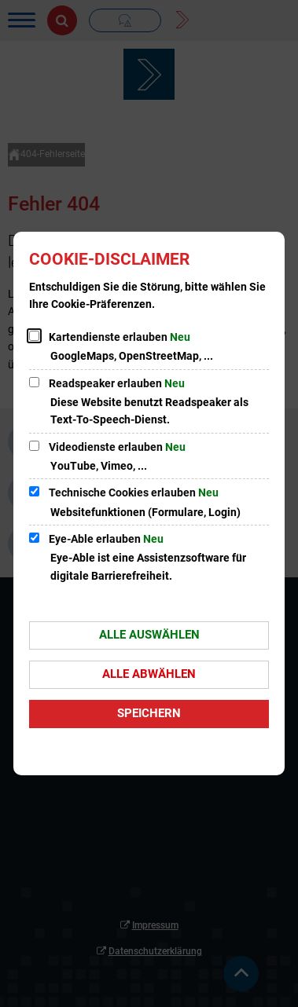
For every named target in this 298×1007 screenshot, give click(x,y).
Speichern (149, 713)
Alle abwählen (149, 674)
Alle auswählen (149, 635)
